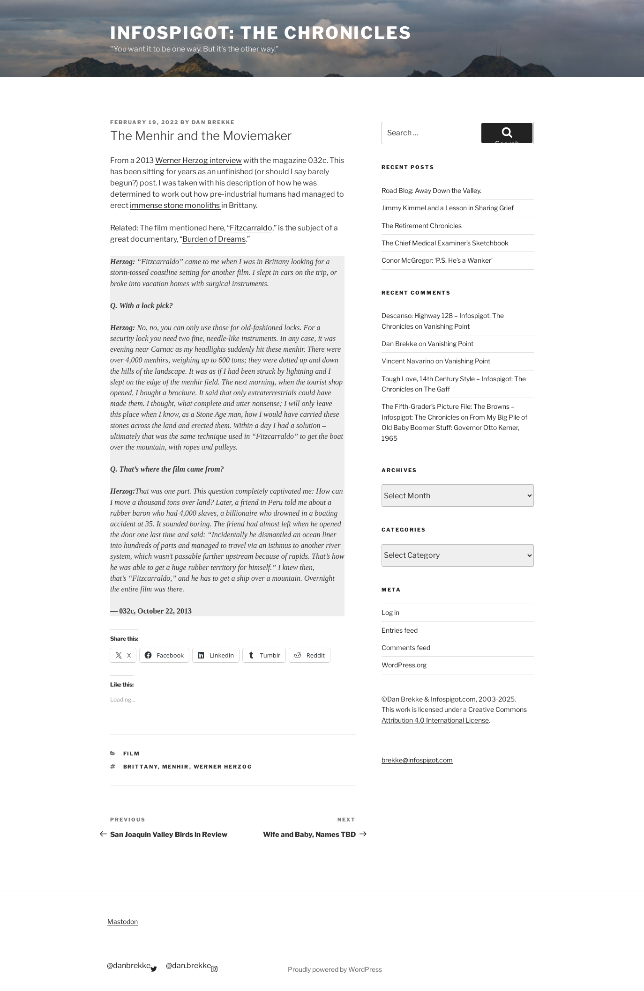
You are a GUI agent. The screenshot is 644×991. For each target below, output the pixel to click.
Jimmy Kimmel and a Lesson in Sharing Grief (448, 208)
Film (132, 753)
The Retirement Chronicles (422, 225)
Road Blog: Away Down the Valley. (431, 190)
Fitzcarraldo (251, 227)
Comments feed (406, 647)
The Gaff (437, 389)
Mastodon (122, 921)
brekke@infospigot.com (417, 760)
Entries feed (400, 630)
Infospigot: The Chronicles (261, 32)
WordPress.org (404, 665)
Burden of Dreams (214, 239)
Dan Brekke (213, 122)
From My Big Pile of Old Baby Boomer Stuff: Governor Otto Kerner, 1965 (454, 427)
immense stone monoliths (175, 205)
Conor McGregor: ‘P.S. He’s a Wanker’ (437, 260)
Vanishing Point (447, 326)
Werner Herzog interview (198, 160)
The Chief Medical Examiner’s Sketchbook (445, 243)
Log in (390, 612)
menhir (175, 766)
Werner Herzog (223, 766)
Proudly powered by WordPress (335, 969)
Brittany (140, 766)
